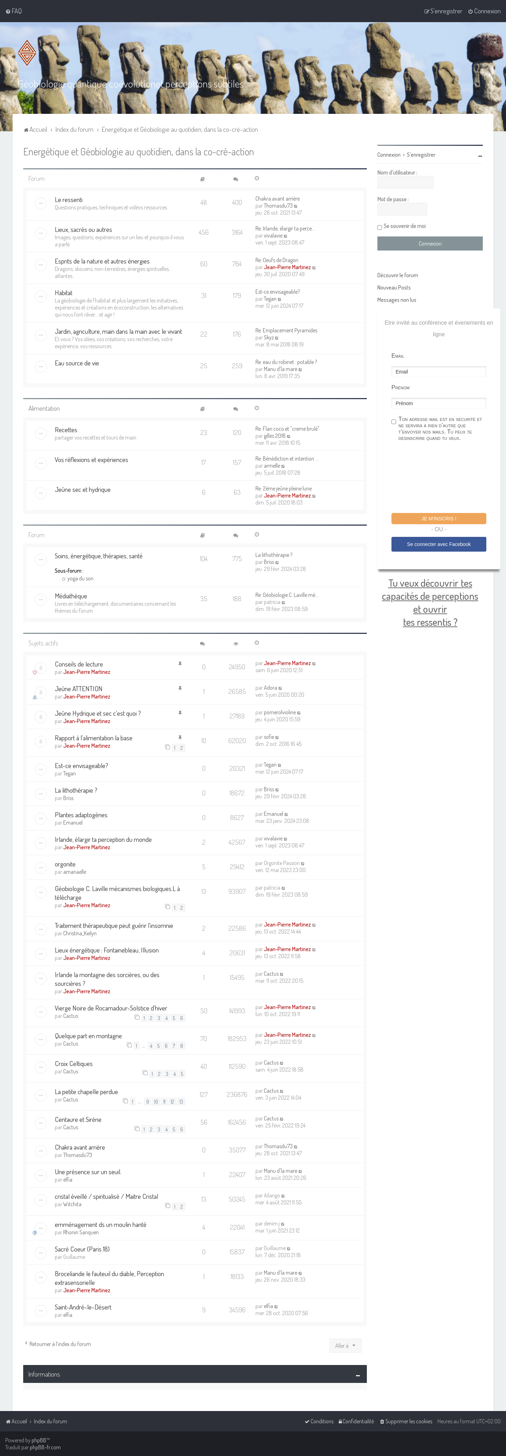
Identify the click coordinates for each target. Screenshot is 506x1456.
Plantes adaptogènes (81, 814)
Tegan (270, 298)
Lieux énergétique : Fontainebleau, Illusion (107, 949)
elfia (67, 1179)
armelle (272, 465)
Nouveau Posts (394, 287)
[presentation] (444, 478)
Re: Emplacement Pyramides (286, 330)
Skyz (269, 337)
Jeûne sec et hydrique (83, 489)
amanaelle (74, 871)
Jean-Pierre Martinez (287, 267)
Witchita (72, 1204)
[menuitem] (13, 11)
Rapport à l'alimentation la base (93, 737)
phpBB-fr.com (45, 1447)
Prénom (400, 387)
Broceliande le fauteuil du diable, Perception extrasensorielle (109, 1277)
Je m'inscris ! (438, 518)
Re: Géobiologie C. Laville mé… (286, 594)
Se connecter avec (439, 544)
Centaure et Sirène (78, 1119)
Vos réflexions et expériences (91, 459)
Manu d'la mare (280, 368)
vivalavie (273, 235)
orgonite (65, 863)
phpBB (39, 1440)
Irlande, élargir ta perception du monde (103, 839)
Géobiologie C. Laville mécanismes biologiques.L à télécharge (117, 893)
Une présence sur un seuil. (88, 1171)
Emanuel (73, 822)
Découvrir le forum (397, 275)
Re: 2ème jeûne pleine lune (283, 488)
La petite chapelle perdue (86, 1091)
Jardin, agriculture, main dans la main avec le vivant (118, 331)
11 (164, 1101)
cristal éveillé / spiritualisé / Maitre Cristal (106, 1196)
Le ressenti (69, 199)
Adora (270, 687)
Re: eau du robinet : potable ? (286, 361)
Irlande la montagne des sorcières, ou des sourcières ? (107, 978)
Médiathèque (71, 595)
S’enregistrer (421, 154)
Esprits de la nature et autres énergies (102, 260)
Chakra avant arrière (277, 198)
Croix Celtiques (74, 1063)
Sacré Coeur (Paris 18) (82, 1248)
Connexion (389, 154)
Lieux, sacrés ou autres (83, 229)
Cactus (271, 973)
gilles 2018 (275, 435)
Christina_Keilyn (80, 932)
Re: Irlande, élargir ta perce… (285, 228)
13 (181, 1101)
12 (172, 1101)
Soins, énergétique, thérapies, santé (99, 555)
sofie (269, 736)
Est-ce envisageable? (277, 291)
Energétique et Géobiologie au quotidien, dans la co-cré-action (138, 151)
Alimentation (44, 408)
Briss (269, 561)
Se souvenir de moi (405, 225)
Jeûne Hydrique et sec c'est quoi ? (98, 712)
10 (156, 1101)
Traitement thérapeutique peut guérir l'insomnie (114, 925)
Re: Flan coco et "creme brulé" (287, 428)
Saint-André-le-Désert (83, 1306)
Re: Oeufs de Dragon (276, 260)
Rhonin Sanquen (81, 1231)
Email (397, 356)
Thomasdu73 (278, 205)
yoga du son (77, 577)
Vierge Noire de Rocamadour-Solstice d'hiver (111, 1007)
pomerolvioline (280, 711)
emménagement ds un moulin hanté (101, 1224)
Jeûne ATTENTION (79, 688)
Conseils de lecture (79, 663)
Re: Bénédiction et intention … (286, 458)
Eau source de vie (77, 362)
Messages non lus (396, 299)
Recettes (66, 429)
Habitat (63, 292)
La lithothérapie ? (273, 554)
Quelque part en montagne (88, 1035)
